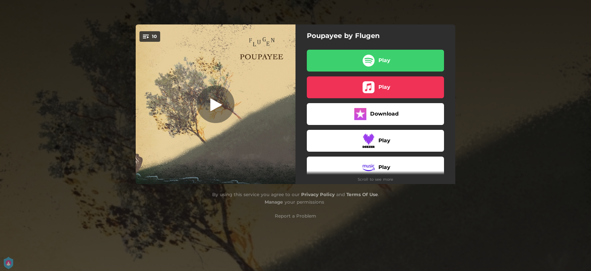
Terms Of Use (362, 194)
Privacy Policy (318, 194)
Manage (274, 202)
